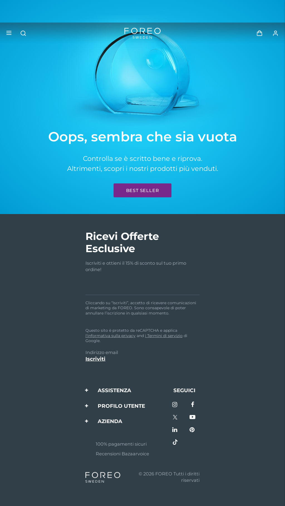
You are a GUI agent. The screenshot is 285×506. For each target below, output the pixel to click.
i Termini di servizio (164, 335)
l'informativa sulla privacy (110, 335)
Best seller (142, 190)
